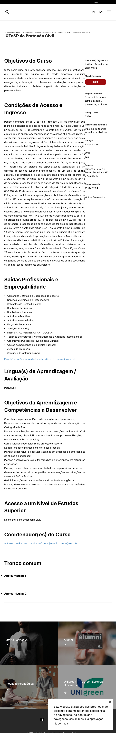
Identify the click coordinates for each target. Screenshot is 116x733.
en (101, 11)
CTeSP (67, 32)
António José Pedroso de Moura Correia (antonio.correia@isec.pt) (40, 543)
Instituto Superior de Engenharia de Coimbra (45, 32)
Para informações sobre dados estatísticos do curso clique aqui (39, 359)
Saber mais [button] (61, 723)
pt (93, 11)
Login (96, 2)
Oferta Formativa (18, 32)
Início (7, 32)
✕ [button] (110, 701)
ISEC (95, 82)
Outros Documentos (95, 197)
